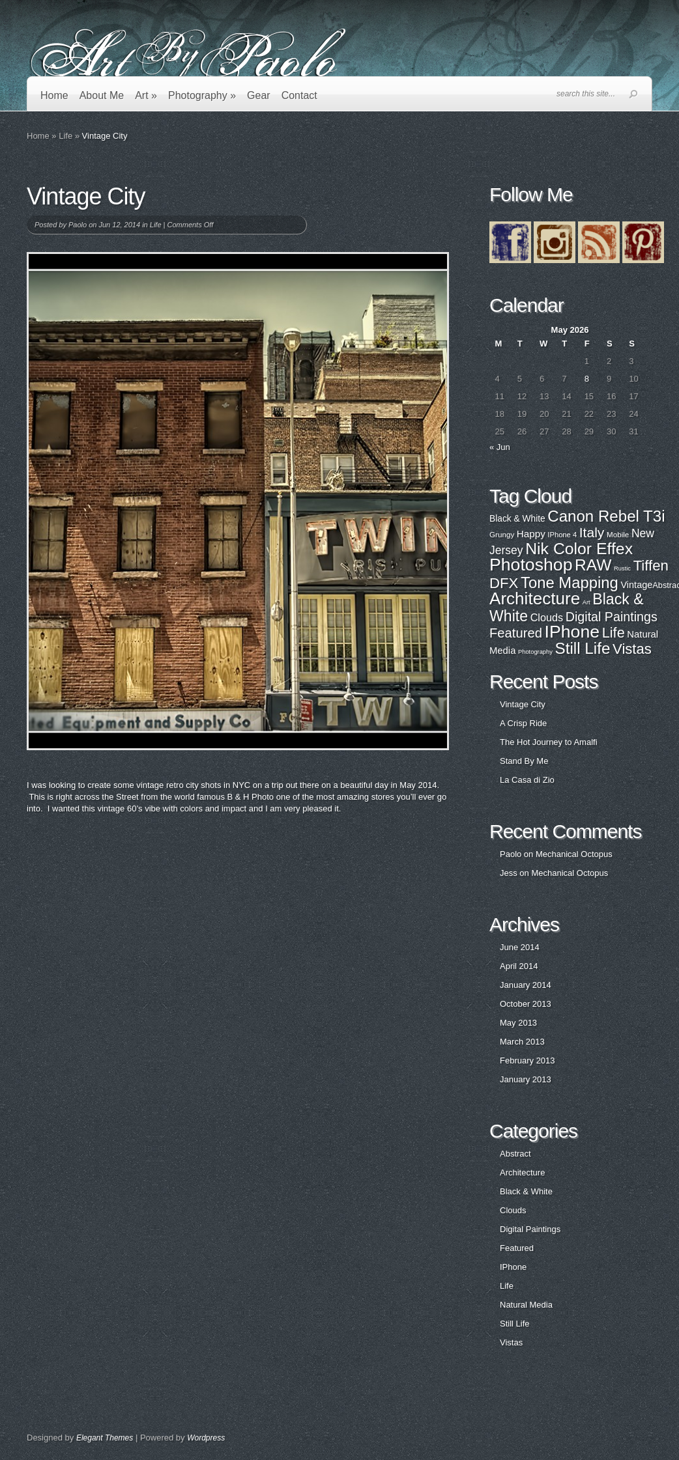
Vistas (511, 1342)
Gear (258, 95)
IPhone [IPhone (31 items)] (572, 631)
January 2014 (525, 985)
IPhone (513, 1267)
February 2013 (527, 1060)
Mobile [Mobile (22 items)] (618, 534)
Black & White (526, 1191)
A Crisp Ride (523, 723)
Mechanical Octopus (574, 854)
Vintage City (522, 704)
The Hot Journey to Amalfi (549, 742)
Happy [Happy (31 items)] (531, 533)
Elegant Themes (104, 1437)
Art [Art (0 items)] (586, 602)
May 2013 (518, 1023)
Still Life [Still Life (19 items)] (583, 648)
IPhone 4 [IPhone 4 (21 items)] (562, 535)
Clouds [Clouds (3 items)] (547, 617)
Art (146, 95)
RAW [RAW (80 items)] (593, 565)
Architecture (522, 1172)
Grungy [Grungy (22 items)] (501, 534)
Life (65, 136)
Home (54, 95)
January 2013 (525, 1079)
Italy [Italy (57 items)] (592, 532)
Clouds (513, 1210)
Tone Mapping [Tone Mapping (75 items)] (569, 582)
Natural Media (526, 1305)
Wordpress (206, 1437)
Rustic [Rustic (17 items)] (622, 568)
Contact (299, 95)
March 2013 (522, 1041)
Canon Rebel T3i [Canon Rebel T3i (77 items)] (606, 516)
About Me (101, 95)
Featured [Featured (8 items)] (515, 633)
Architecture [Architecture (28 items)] (534, 598)
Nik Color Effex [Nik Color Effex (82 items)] (579, 548)
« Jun (499, 447)
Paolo (77, 225)
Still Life (515, 1323)
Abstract (515, 1153)
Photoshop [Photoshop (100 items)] (530, 564)
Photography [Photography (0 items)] (535, 652)
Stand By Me (524, 761)
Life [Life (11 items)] (613, 633)
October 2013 (525, 1004)
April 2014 (519, 966)
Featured (517, 1248)
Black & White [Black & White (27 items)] (517, 519)
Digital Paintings (530, 1229)
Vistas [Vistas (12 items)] (632, 649)
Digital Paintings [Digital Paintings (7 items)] (611, 617)
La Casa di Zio (527, 780)
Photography (202, 95)
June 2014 (520, 947)
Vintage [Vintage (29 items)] (636, 585)
